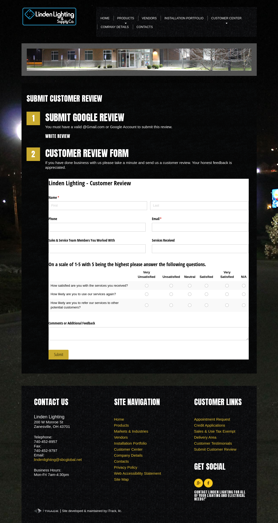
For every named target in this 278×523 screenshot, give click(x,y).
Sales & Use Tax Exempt (214, 431)
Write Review (57, 136)
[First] (98, 205)
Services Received (163, 240)
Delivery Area (205, 437)
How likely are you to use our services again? (83, 294)
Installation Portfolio (183, 18)
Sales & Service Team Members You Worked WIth (82, 240)
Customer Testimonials (213, 443)
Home (105, 18)
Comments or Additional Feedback (72, 323)
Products (125, 20)
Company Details (115, 27)
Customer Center (226, 20)
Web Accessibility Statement (137, 473)
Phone (53, 218)
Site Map (121, 479)
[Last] (199, 205)
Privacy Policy (125, 467)
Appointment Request (212, 419)
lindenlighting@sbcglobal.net (58, 459)
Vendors (149, 18)
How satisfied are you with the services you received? (89, 285)
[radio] (146, 285)
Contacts (145, 27)
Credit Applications (209, 425)
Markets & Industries (131, 431)
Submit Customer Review (215, 449)
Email (162, 218)
